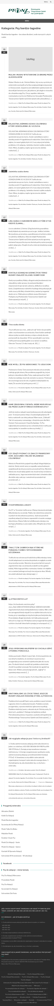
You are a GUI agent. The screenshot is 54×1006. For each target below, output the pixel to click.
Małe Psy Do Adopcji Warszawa (28, 103)
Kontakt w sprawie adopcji (11, 851)
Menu (46, 2)
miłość (40, 786)
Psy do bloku (38, 107)
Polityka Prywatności (39, 997)
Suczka (13, 111)
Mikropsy (37, 985)
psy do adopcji (45, 790)
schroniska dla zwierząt (16, 798)
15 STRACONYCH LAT (18, 599)
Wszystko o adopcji (20, 1000)
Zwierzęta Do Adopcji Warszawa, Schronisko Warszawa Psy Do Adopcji (25, 982)
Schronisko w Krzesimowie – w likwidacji (16, 856)
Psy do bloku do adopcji (35, 991)
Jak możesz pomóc (29, 770)
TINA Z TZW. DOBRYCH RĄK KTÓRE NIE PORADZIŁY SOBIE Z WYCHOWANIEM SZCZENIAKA (26, 550)
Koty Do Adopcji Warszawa (16, 974)
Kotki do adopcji (7, 816)
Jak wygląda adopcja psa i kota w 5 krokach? (29, 739)
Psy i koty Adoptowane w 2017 (15, 994)
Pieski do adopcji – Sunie (10, 842)
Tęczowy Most (7, 1000)
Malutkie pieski (7, 833)
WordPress (33, 1002)
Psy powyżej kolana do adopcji (15, 988)
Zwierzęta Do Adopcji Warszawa (25, 111)
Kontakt (31, 1000)
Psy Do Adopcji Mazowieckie (11, 977)
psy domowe (43, 794)
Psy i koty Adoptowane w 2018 (36, 994)
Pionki (27, 790)
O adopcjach (39, 774)
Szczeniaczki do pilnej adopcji (12, 824)
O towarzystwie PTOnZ (44, 1000)
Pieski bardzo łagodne (9, 820)
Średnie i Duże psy (32, 159)
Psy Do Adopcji (45, 977)
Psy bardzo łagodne (35, 304)
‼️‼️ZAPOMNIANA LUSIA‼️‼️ (20, 505)
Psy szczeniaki (38, 778)
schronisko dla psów (29, 798)
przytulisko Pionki (35, 790)
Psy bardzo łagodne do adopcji (36, 988)
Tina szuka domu (16, 325)
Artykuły (21, 770)
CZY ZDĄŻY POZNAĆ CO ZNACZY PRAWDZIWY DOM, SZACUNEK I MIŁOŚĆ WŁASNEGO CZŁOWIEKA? (29, 455)
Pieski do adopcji (43, 103)
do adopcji (34, 786)
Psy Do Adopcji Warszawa (26, 107)
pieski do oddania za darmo (17, 790)
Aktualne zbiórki (7, 811)
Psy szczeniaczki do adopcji (17, 991)
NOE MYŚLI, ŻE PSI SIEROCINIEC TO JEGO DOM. (30, 364)
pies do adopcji (46, 786)
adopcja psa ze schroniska (23, 786)
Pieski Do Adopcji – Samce (11, 847)
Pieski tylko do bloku (9, 829)
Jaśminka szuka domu (19, 172)
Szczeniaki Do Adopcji (9, 889)
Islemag (19, 1002)
